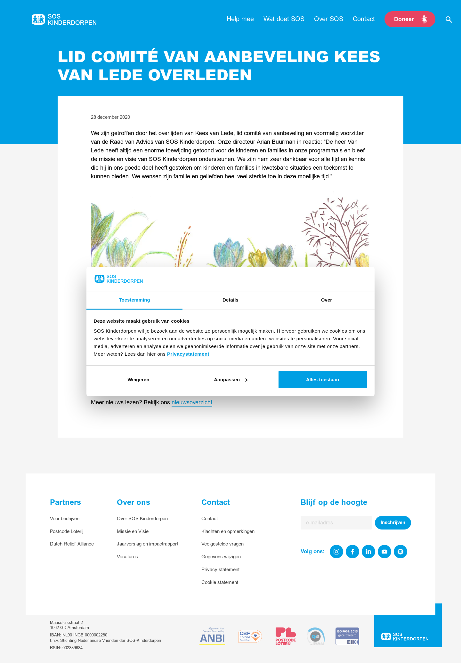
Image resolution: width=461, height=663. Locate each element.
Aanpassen (230, 379)
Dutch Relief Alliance (72, 544)
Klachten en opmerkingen (228, 532)
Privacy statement (220, 570)
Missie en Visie (133, 532)
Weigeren (138, 379)
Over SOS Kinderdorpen (142, 519)
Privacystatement (188, 354)
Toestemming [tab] (134, 300)
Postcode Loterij (66, 532)
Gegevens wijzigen (221, 557)
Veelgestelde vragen (222, 544)
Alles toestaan (322, 379)
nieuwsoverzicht (192, 402)
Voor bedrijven (64, 519)
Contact (209, 519)
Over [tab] (326, 300)
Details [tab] (230, 300)
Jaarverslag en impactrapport (147, 544)
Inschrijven (393, 523)
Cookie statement (219, 582)
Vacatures (127, 557)
